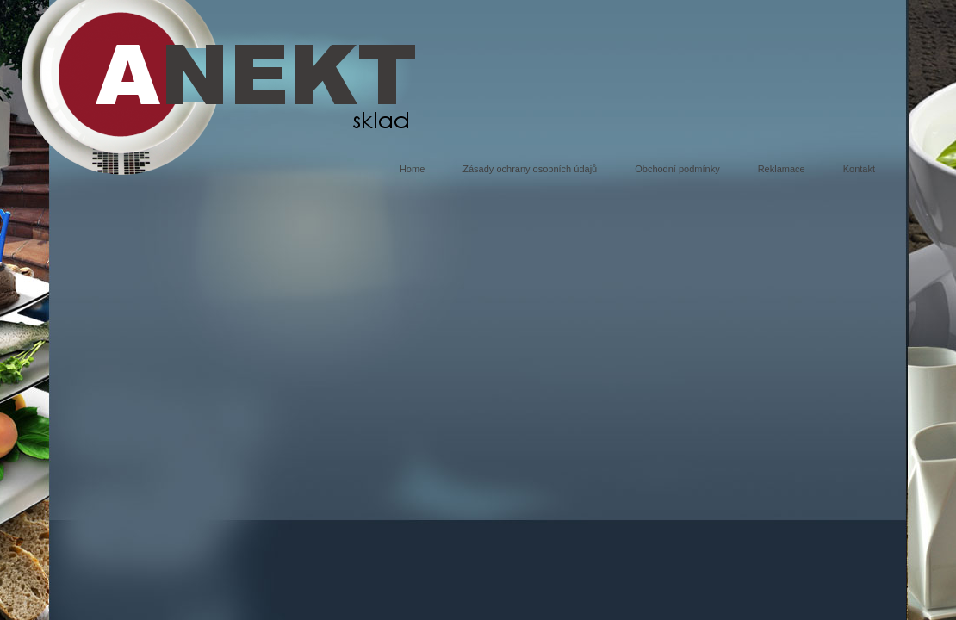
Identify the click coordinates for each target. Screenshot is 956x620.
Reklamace (781, 169)
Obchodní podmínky (677, 169)
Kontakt (859, 169)
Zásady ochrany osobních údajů (529, 169)
